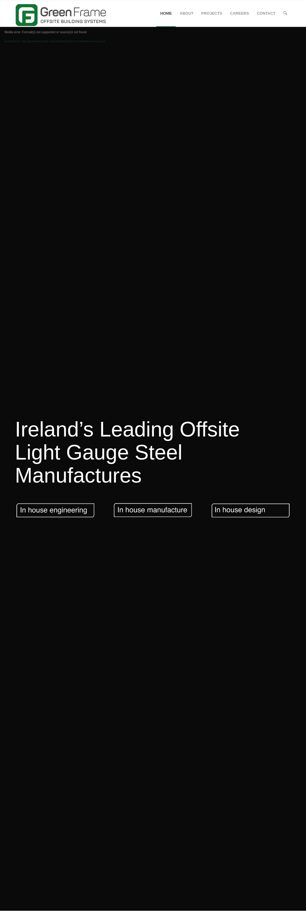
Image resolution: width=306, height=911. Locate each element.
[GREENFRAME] (63, 13)
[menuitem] (166, 13)
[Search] (285, 13)
